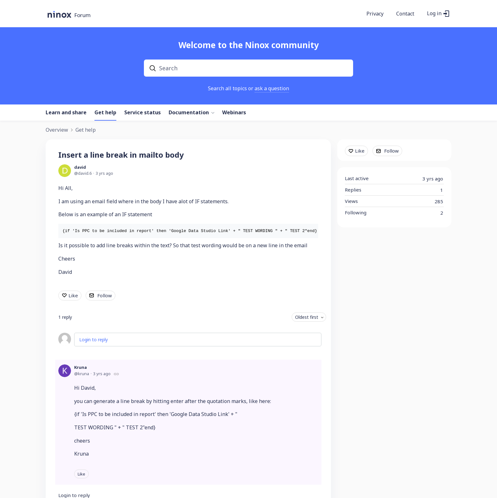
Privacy (375, 14)
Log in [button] (434, 13)
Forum (82, 15)
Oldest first (306, 317)
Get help (105, 113)
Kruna (80, 367)
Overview (57, 130)
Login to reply (93, 340)
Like (73, 295)
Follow (104, 295)
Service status (142, 113)
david (80, 167)
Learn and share (66, 113)
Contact (405, 14)
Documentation (189, 113)
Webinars (234, 113)
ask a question (272, 88)
